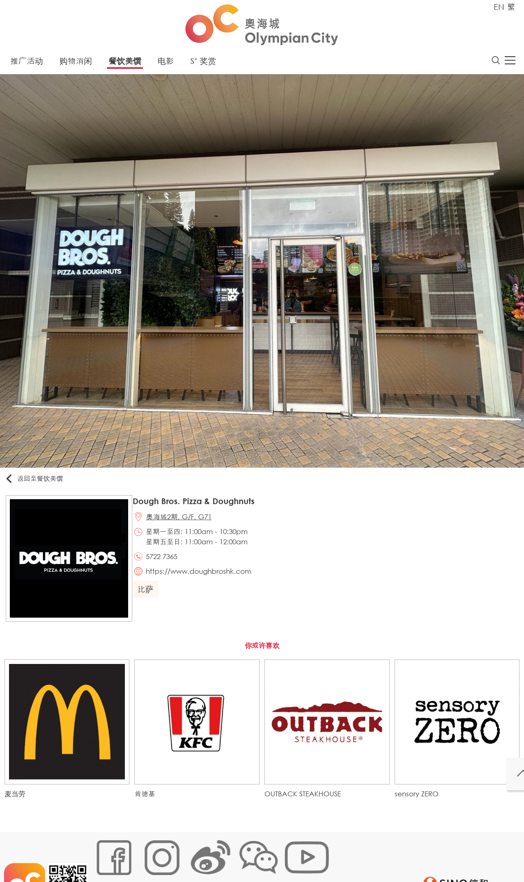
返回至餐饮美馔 (38, 481)
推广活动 (26, 63)
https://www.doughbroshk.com (204, 579)
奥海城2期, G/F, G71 (184, 521)
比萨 (149, 597)
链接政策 (176, 855)
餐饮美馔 (124, 63)
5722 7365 (167, 562)
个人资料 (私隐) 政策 (222, 855)
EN (499, 6)
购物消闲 (75, 63)
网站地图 (104, 855)
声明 (262, 855)
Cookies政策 (140, 855)
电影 (166, 63)
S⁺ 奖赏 (203, 63)
